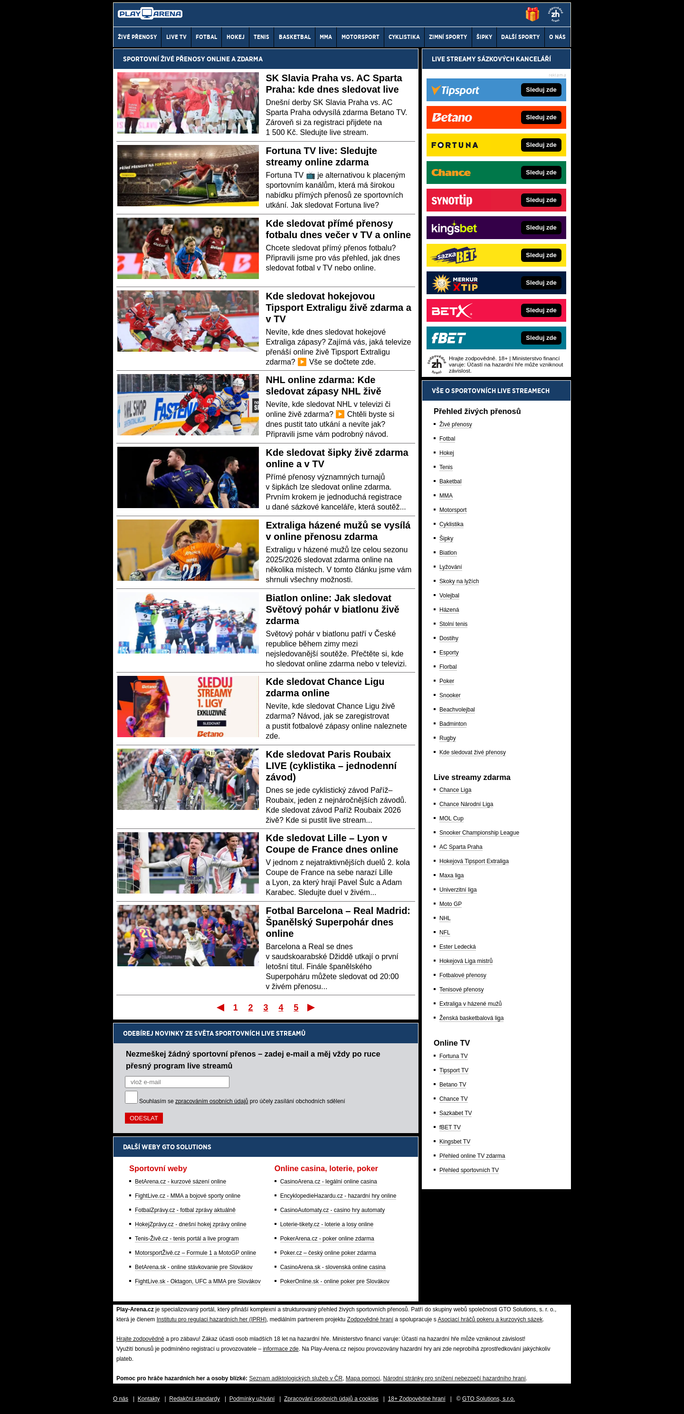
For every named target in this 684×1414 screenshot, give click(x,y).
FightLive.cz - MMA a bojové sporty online (187, 1196)
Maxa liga (451, 875)
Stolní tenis (453, 624)
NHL (445, 918)
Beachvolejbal (457, 709)
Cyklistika (451, 524)
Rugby (447, 738)
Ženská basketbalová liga (471, 1018)
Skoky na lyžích (459, 581)
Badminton (452, 724)
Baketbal (450, 481)
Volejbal (449, 595)
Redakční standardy (194, 1398)
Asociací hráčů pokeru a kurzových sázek (489, 1319)
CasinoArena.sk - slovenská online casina (333, 1267)
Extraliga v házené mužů (470, 1003)
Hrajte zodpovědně (140, 1339)
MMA (446, 495)
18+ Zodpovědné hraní (417, 1398)
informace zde (280, 1349)
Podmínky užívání (252, 1398)
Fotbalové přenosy (462, 975)
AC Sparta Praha (461, 847)
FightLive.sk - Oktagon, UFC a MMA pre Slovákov (198, 1281)
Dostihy (448, 638)
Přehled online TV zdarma (472, 1156)
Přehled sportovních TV (469, 1170)
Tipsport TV (453, 1070)
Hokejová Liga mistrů (466, 961)
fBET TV (450, 1127)
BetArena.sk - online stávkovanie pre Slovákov (193, 1267)
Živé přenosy (455, 424)
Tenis (446, 467)
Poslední (311, 1007)
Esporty (449, 652)
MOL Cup (451, 818)
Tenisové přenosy (461, 989)
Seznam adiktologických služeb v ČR (295, 1378)
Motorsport (452, 510)
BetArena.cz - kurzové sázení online (180, 1181)
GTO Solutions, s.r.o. (488, 1398)
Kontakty (149, 1398)
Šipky (446, 538)
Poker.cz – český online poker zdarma (328, 1253)
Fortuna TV (453, 1056)
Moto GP (450, 904)
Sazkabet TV (455, 1113)
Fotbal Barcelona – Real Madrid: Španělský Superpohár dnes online (338, 922)
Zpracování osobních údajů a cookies (331, 1398)
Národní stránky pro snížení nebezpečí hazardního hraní (454, 1378)
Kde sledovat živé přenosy (472, 752)
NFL (444, 932)
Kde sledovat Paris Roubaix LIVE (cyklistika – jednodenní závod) (331, 765)
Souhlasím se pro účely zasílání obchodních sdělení (242, 1101)
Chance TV (453, 1099)
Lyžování (450, 567)
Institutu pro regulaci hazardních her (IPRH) (211, 1319)
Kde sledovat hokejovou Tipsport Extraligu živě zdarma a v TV (338, 307)
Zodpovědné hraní (370, 1319)
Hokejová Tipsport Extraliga (474, 861)
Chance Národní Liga (466, 804)
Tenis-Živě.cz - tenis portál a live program (187, 1238)
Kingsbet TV (454, 1141)
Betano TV (452, 1084)
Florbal (448, 667)
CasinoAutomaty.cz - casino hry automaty (332, 1210)
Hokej (446, 453)
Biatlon (448, 552)
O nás (120, 1398)
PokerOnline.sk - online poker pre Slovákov (335, 1281)
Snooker (450, 695)
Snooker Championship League (479, 832)
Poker (446, 681)
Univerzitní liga (458, 889)
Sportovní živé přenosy (164, 59)
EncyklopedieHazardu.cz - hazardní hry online (338, 1196)
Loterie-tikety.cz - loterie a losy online (327, 1224)
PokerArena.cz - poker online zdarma (327, 1238)
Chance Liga (455, 790)
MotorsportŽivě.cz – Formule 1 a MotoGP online (195, 1253)
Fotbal (447, 438)
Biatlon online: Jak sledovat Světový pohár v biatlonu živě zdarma (332, 609)
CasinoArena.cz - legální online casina (328, 1181)
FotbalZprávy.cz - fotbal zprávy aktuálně (185, 1210)
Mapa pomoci (363, 1378)
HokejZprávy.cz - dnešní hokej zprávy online (191, 1224)
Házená (449, 609)
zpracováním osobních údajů (211, 1101)
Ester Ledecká (457, 946)
